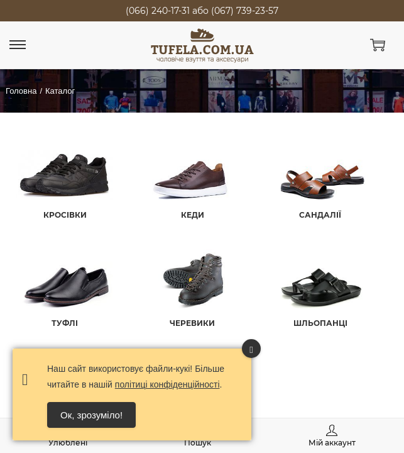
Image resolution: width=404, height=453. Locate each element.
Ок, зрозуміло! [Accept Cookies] (91, 415)
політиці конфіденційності (167, 384)
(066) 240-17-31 (158, 10)
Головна (21, 91)
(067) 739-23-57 (244, 10)
